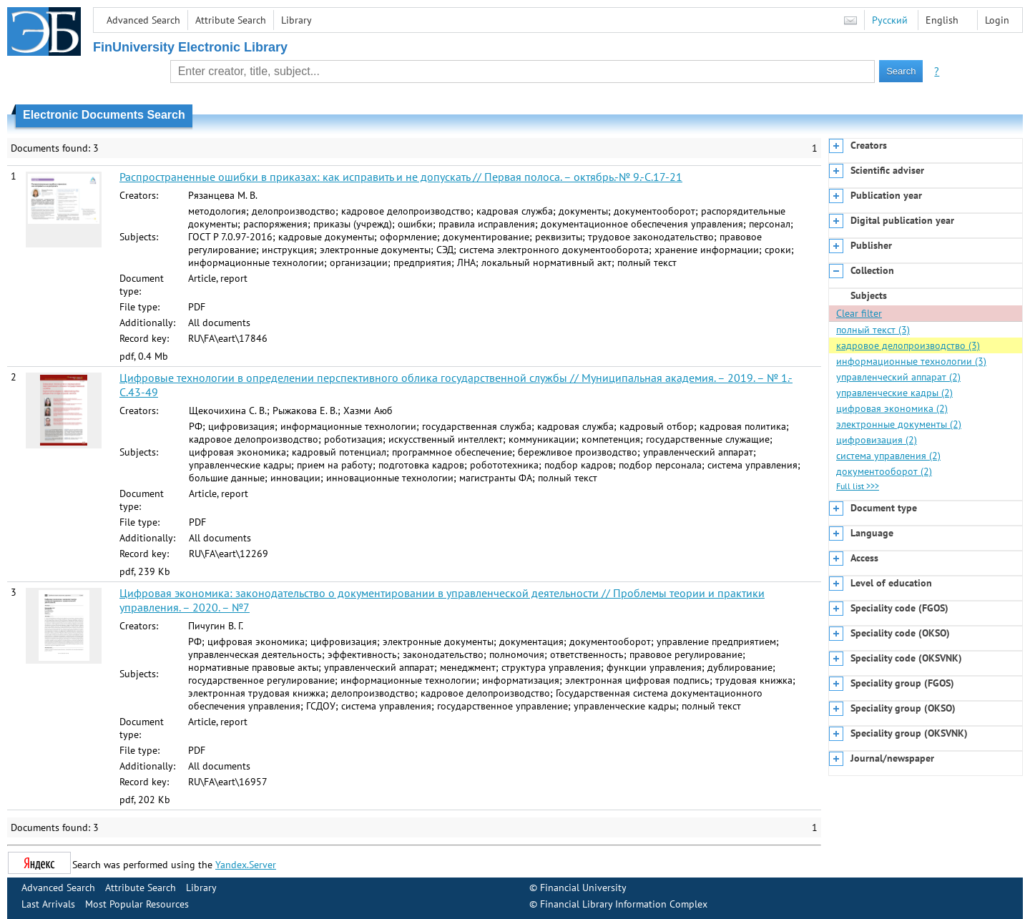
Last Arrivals (48, 904)
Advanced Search (143, 20)
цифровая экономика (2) (892, 408)
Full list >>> (857, 486)
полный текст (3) (873, 329)
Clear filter (859, 313)
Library (296, 20)
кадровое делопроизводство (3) (908, 345)
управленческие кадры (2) (894, 392)
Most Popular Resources (137, 904)
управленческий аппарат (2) (898, 376)
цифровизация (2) (876, 439)
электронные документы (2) (898, 424)
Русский (890, 20)
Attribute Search (230, 20)
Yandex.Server (245, 864)
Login (997, 20)
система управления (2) (888, 455)
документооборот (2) (884, 471)
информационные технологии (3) (911, 361)
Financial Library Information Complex (623, 904)
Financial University (583, 887)
